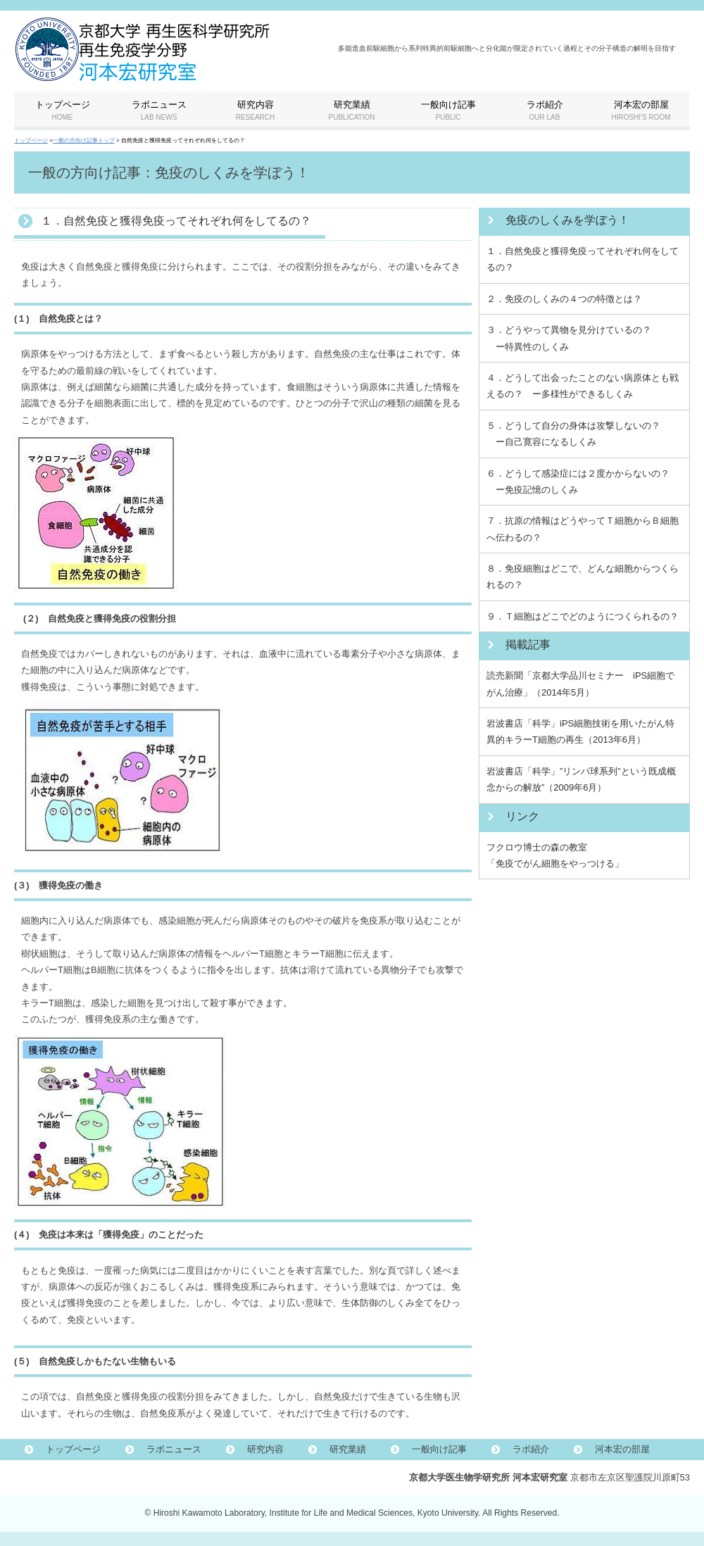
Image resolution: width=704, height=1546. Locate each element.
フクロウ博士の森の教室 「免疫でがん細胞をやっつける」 (555, 855)
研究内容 (265, 1449)
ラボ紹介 (531, 1449)
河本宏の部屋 (622, 1449)
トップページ (31, 140)
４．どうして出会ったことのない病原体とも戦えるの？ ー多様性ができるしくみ (582, 385)
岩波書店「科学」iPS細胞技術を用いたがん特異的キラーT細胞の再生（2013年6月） (580, 731)
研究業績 (347, 1449)
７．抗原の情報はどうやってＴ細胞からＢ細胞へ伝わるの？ (582, 528)
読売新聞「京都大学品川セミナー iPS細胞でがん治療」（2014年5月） (580, 683)
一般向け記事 (439, 1449)
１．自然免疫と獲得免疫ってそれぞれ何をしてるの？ (582, 259)
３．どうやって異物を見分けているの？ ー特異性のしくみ (568, 338)
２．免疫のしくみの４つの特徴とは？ (564, 299)
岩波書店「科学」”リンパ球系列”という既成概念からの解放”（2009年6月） (581, 779)
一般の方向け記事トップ (84, 140)
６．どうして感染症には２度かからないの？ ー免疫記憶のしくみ (578, 481)
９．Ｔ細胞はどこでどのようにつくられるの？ (582, 616)
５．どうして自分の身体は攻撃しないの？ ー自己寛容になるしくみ (573, 433)
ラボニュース (173, 1449)
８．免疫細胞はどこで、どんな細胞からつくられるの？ (582, 576)
